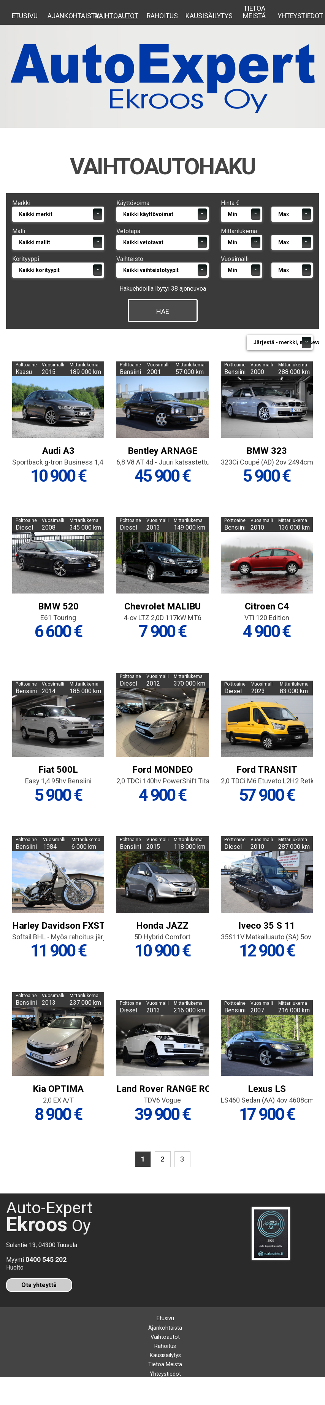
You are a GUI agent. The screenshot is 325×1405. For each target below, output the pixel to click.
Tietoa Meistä (254, 12)
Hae (162, 327)
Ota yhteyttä (39, 1305)
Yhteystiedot (300, 16)
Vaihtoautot (116, 16)
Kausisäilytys (208, 16)
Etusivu (25, 16)
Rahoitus (162, 16)
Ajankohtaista (71, 16)
